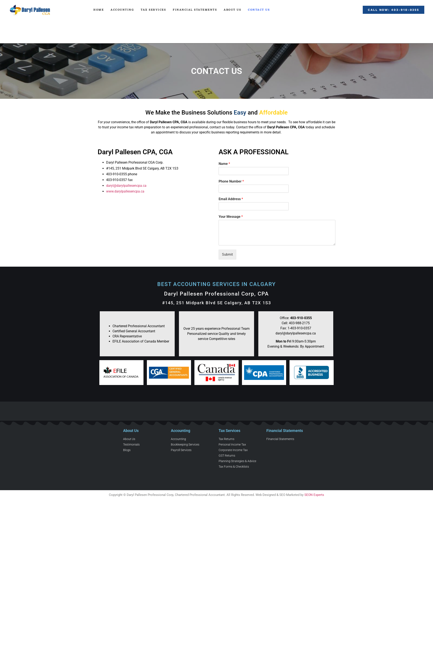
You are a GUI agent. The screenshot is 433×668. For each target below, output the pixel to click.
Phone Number (231, 181)
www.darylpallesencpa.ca (125, 191)
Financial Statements (195, 9)
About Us (232, 9)
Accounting (122, 9)
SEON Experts (314, 495)
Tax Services (153, 9)
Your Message (231, 217)
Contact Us (259, 9)
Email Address (231, 199)
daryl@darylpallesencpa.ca (126, 186)
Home (98, 9)
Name (224, 164)
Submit (227, 254)
